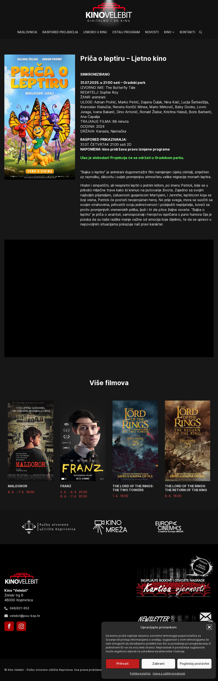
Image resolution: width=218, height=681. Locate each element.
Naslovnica (27, 32)
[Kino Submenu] (174, 32)
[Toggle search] (200, 32)
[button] (209, 627)
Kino (167, 32)
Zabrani (158, 663)
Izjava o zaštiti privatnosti (169, 673)
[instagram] (21, 626)
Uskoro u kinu (95, 32)
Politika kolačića (140, 673)
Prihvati (122, 663)
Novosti (152, 32)
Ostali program (126, 32)
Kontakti (187, 32)
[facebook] (9, 626)
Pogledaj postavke (194, 663)
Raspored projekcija (60, 32)
